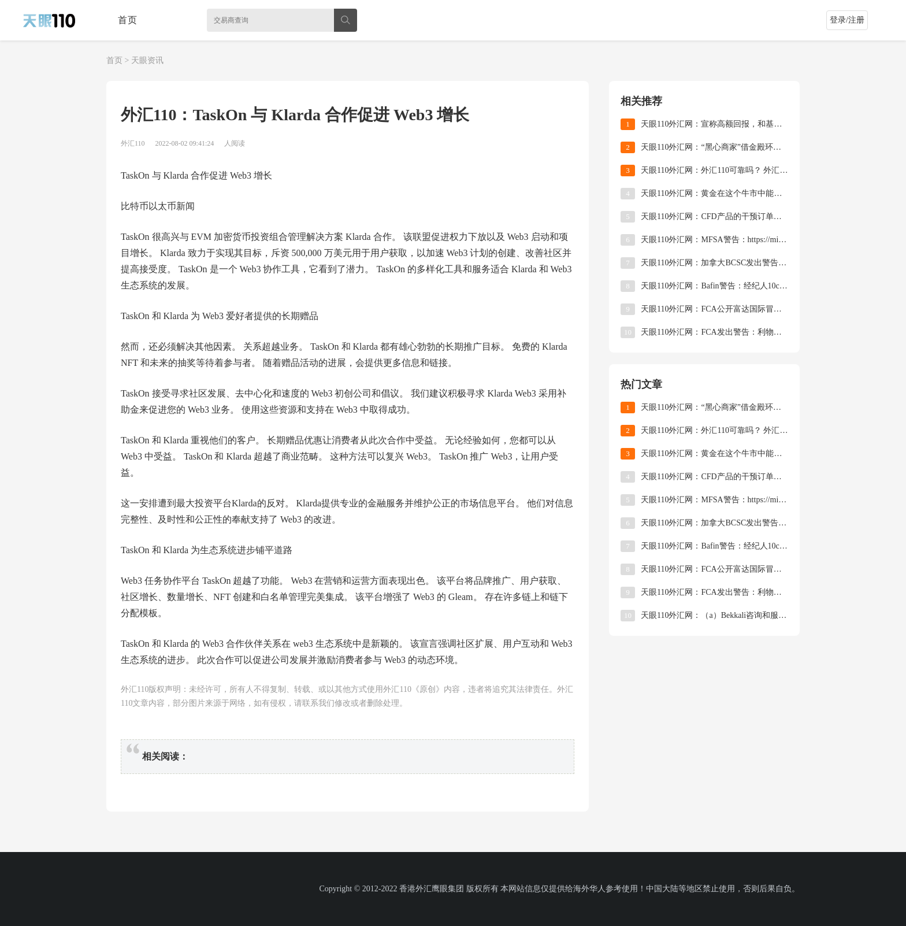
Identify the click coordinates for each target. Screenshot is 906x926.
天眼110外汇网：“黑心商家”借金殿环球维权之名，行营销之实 (714, 147)
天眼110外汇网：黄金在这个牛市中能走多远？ (714, 193)
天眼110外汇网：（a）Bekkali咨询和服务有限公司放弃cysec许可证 (714, 615)
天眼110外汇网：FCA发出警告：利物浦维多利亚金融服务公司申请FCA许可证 (714, 332)
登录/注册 (847, 20)
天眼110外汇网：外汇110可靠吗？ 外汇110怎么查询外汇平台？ (714, 170)
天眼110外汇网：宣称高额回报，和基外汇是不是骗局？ (714, 124)
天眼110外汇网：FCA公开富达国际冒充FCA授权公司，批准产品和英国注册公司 (714, 309)
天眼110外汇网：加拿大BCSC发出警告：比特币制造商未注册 (714, 262)
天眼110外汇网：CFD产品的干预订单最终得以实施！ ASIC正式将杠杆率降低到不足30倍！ (714, 216)
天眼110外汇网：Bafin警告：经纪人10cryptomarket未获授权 (714, 285)
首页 (128, 20)
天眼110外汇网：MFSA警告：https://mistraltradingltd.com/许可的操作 (714, 239)
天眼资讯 (147, 60)
